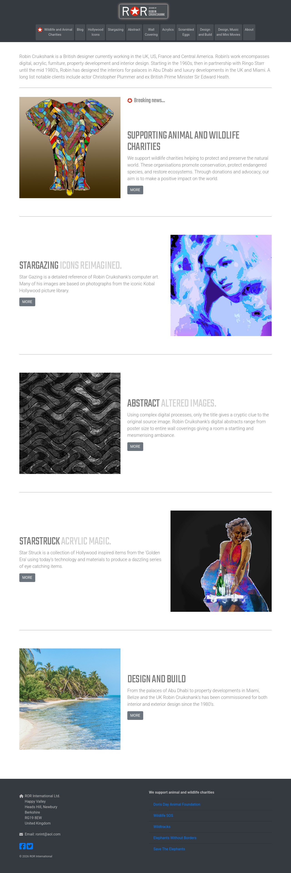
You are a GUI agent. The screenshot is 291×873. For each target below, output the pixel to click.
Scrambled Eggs (187, 32)
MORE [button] (135, 190)
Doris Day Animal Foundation (176, 804)
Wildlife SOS (163, 815)
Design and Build (206, 32)
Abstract (135, 29)
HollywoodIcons (96, 32)
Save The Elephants (169, 849)
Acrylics (169, 29)
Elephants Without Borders (174, 838)
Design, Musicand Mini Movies (228, 32)
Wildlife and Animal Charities (56, 32)
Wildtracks (162, 827)
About (249, 30)
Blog (81, 29)
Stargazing (116, 29)
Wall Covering (152, 32)
